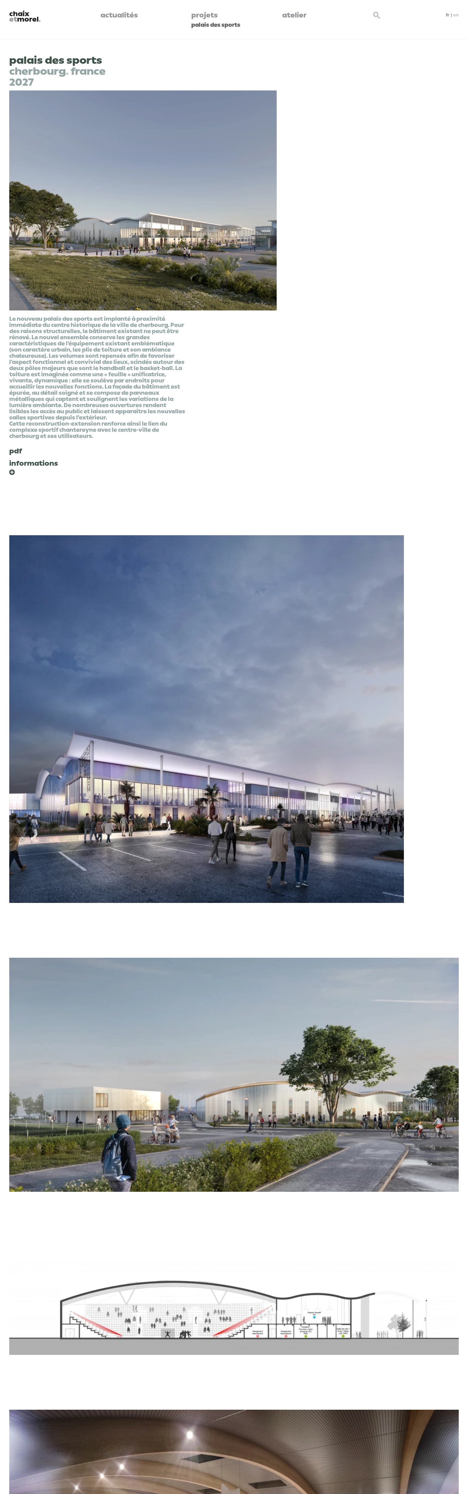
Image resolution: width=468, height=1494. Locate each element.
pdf (15, 451)
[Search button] (377, 14)
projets (204, 15)
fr (447, 15)
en (456, 15)
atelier (294, 15)
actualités (119, 15)
